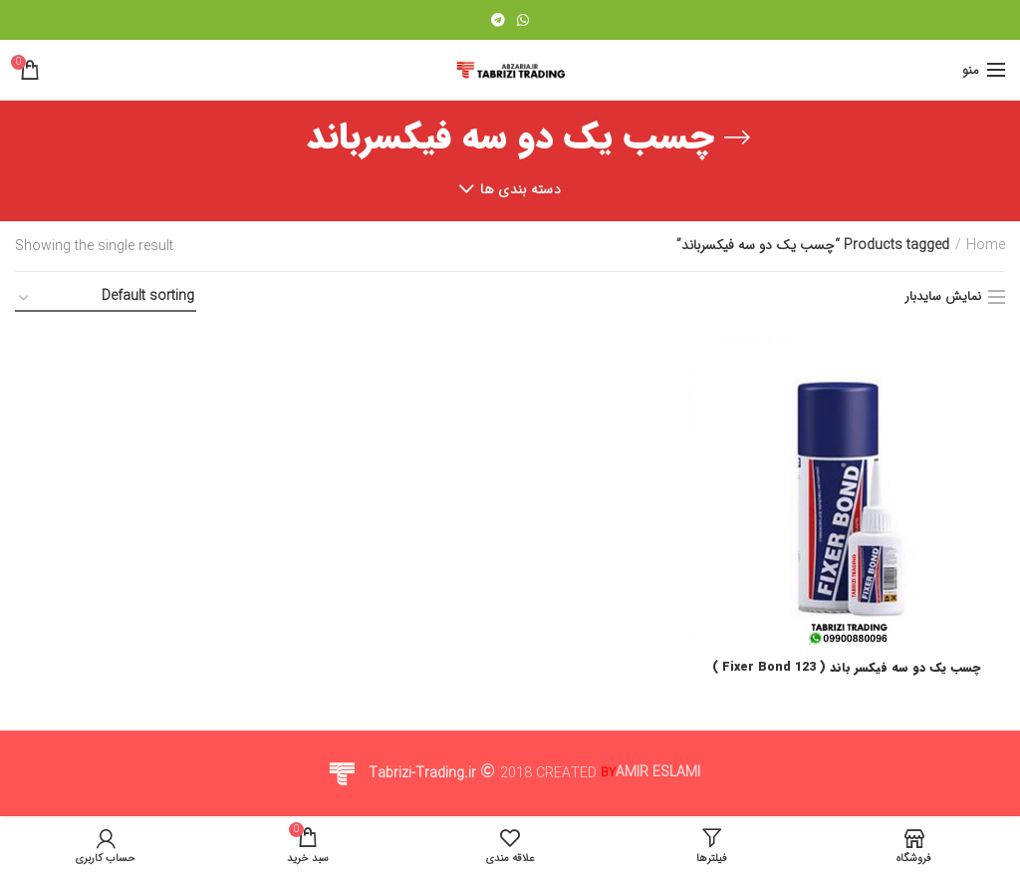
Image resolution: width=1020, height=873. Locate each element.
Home (985, 246)
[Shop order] (105, 299)
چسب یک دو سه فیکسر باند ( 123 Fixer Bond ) (847, 669)
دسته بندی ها (520, 189)
